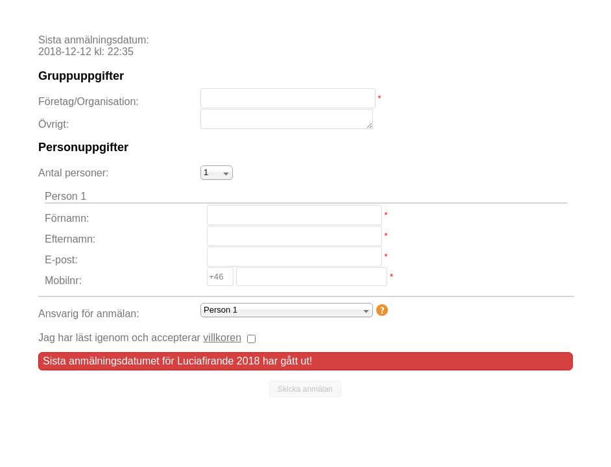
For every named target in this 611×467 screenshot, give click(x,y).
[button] (305, 389)
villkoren (222, 337)
